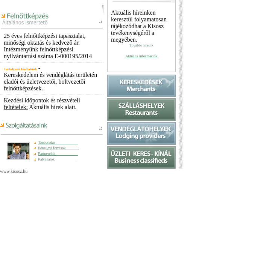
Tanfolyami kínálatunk (20, 69)
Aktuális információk (141, 56)
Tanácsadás (57, 142)
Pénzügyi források (58, 148)
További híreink (141, 45)
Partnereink (58, 154)
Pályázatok (58, 159)
